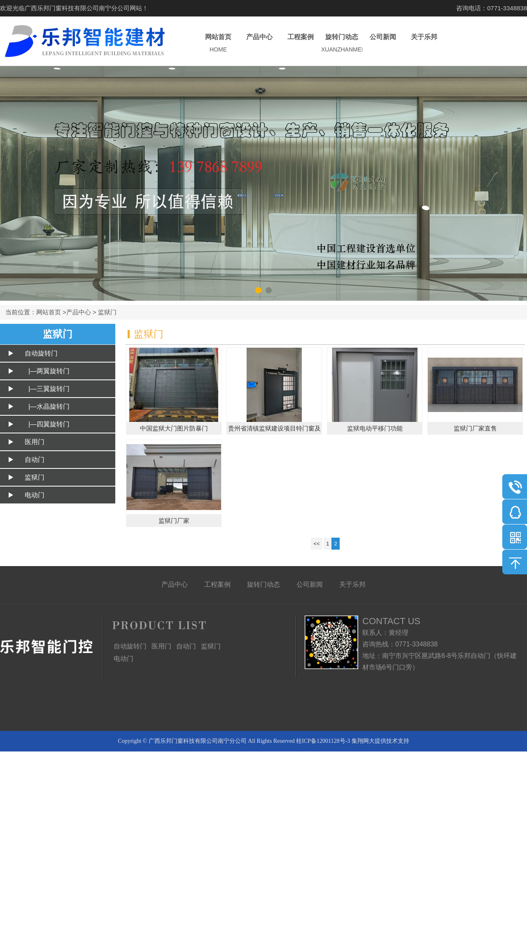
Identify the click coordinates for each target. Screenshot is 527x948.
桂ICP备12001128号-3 (323, 741)
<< (316, 544)
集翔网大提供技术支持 (380, 741)
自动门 (34, 459)
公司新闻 (382, 43)
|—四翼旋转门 (47, 424)
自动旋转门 (41, 353)
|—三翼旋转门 (47, 388)
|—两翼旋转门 (47, 371)
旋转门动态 (341, 43)
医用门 (34, 441)
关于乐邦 (424, 43)
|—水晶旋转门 (47, 406)
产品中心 (259, 43)
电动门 (34, 495)
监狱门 (107, 312)
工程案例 (300, 43)
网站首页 (218, 43)
